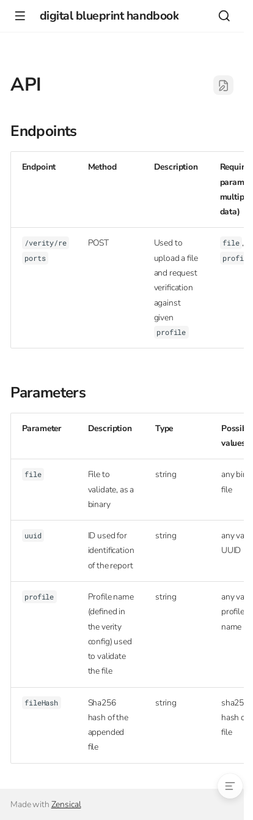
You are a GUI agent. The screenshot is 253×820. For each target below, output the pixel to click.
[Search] (224, 16)
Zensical (66, 804)
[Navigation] (20, 16)
